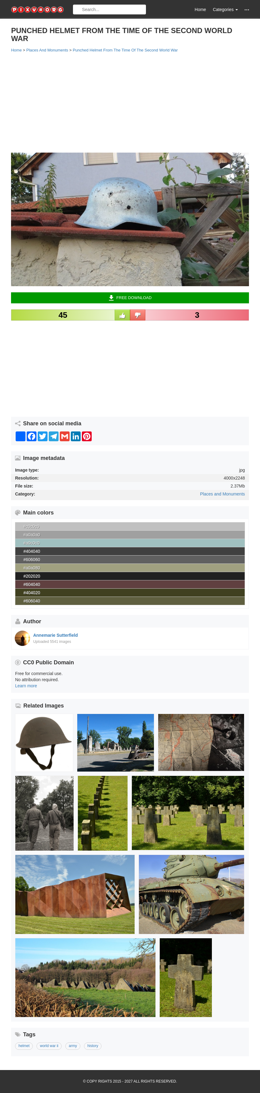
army (73, 1046)
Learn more (26, 685)
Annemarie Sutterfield (55, 635)
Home (200, 9)
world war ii (49, 1046)
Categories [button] (225, 9)
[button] (247, 10)
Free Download (130, 298)
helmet (23, 1046)
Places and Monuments (222, 493)
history (92, 1046)
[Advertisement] (130, 102)
